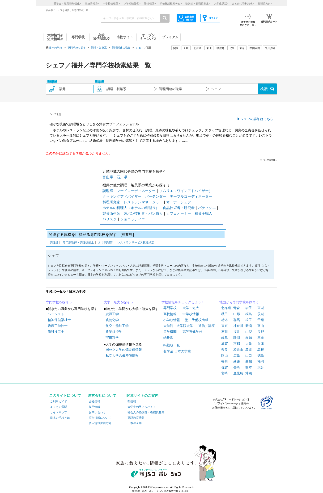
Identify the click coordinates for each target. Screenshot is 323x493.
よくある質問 (58, 407)
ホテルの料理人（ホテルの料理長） (130, 208)
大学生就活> (221, 3)
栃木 (224, 320)
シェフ (140, 47)
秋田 (224, 314)
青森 (236, 308)
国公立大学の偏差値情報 (124, 349)
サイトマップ (58, 412)
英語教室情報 (136, 417)
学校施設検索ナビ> (171, 3)
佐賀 (224, 367)
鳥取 (248, 349)
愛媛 (236, 361)
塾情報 (132, 401)
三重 (260, 337)
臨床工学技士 (58, 326)
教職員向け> (265, 3)
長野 (260, 332)
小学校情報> (131, 3)
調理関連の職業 (121, 47)
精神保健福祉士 (59, 320)
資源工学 (112, 314)
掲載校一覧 (171, 345)
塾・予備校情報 (196, 320)
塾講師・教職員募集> (197, 3)
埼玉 (248, 320)
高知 (248, 361)
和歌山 (238, 349)
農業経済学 (114, 332)
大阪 (248, 343)
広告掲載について (100, 417)
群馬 (236, 320)
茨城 (260, 314)
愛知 (248, 337)
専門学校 (170, 308)
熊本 (248, 367)
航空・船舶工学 (117, 326)
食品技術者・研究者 (179, 208)
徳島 (260, 355)
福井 (236, 332)
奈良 (224, 349)
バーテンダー (155, 196)
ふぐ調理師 (105, 243)
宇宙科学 (112, 337)
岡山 (224, 355)
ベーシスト (56, 314)
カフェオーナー (178, 213)
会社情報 (94, 401)
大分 (260, 367)
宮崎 (224, 373)
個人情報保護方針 (100, 423)
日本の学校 (55, 47)
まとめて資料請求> (243, 3)
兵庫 (260, 343)
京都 (236, 343)
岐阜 (224, 337)
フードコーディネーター (136, 191)
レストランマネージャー (143, 202)
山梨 (248, 332)
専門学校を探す (77, 47)
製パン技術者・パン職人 (143, 213)
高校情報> (92, 3)
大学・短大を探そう (118, 302)
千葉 (260, 320)
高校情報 (170, 314)
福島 (248, 314)
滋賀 (224, 343)
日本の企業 (135, 423)
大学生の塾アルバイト (142, 407)
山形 (236, 314)
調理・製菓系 (99, 47)
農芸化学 (112, 320)
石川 (224, 332)
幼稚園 (168, 337)
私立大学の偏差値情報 (122, 355)
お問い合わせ (97, 412)
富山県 (107, 177)
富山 (260, 326)
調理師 (107, 191)
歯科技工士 (56, 332)
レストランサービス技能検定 (135, 243)
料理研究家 (111, 202)
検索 (264, 89)
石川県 (122, 177)
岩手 (248, 308)
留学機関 (170, 332)
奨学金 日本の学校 (177, 351)
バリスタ (109, 219)
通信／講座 (206, 326)
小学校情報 (171, 320)
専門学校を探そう (59, 302)
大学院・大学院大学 (178, 326)
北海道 (197, 48)
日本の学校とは (60, 417)
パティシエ (207, 208)
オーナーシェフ (178, 202)
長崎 (236, 367)
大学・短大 (191, 308)
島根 (260, 349)
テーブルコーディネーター (191, 196)
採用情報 (94, 407)
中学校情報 (191, 314)
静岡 (236, 337)
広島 (236, 355)
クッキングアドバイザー (121, 196)
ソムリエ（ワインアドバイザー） (185, 191)
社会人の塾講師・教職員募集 (146, 412)
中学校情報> (111, 3)
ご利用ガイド (58, 401)
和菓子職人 (203, 213)
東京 (224, 326)
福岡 (260, 361)
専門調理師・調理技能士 (78, 243)
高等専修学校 (192, 332)
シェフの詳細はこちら (256, 119)
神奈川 (238, 326)
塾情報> (150, 3)
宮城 (260, 308)
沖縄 (248, 373)
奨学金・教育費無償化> (67, 3)
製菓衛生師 (111, 213)
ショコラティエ (132, 219)
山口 (248, 355)
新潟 (248, 326)
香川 (224, 361)
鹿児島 (238, 373)
